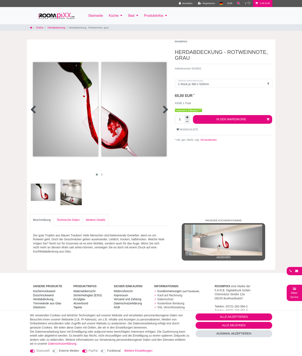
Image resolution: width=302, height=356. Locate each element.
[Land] (221, 3)
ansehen (223, 242)
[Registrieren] (206, 3)
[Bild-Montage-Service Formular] (294, 292)
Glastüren (39, 307)
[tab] (42, 220)
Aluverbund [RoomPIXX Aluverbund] (80, 303)
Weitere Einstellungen (138, 350)
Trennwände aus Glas (47, 303)
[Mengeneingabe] (180, 119)
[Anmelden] (185, 3)
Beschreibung (42, 219)
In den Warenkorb (242, 119)
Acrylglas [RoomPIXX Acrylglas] (79, 299)
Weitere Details (95, 219)
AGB (117, 307)
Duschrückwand (43, 295)
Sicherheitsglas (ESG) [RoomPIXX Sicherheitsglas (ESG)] (87, 295)
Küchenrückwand (44, 291)
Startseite (95, 16)
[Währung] (229, 3)
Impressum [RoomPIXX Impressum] (121, 295)
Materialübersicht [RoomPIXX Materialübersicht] (84, 291)
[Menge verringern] (187, 122)
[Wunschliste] (248, 3)
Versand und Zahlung (127, 299)
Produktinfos (153, 16)
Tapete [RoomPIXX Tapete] (77, 307)
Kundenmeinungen (178, 291)
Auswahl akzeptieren (233, 333)
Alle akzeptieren (234, 316)
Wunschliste (187, 129)
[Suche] (238, 3)
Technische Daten (68, 219)
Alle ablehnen (233, 325)
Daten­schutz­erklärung (128, 303)
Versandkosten (208, 139)
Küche (114, 16)
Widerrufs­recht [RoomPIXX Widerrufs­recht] (123, 291)
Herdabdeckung (56, 27)
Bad (131, 16)
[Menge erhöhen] (187, 117)
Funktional (114, 350)
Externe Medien (69, 350)
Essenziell (42, 350)
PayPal (93, 350)
